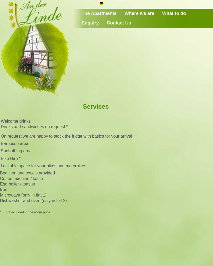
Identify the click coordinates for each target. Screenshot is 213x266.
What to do (174, 13)
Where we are (139, 13)
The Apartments (99, 13)
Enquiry (90, 23)
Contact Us (119, 23)
